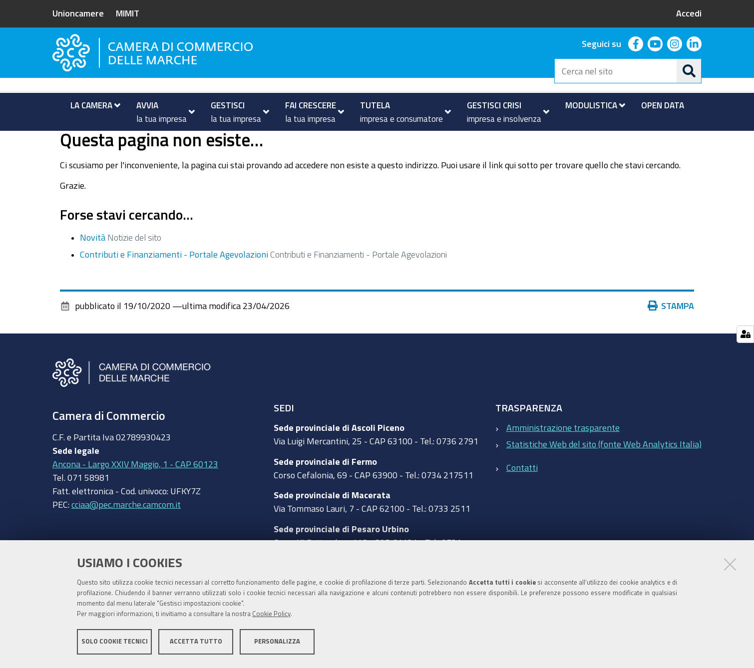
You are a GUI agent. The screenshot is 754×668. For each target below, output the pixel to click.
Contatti (522, 506)
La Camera (92, 141)
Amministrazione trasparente (563, 467)
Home (58, 141)
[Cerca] (689, 70)
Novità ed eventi (157, 141)
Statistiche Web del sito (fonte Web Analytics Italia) (604, 483)
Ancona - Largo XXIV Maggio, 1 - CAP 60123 (135, 503)
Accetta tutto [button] (196, 642)
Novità (92, 276)
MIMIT (127, 12)
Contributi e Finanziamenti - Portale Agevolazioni (174, 294)
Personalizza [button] (277, 642)
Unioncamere (78, 12)
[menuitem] (91, 105)
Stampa (671, 345)
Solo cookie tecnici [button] (114, 642)
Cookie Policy (271, 614)
